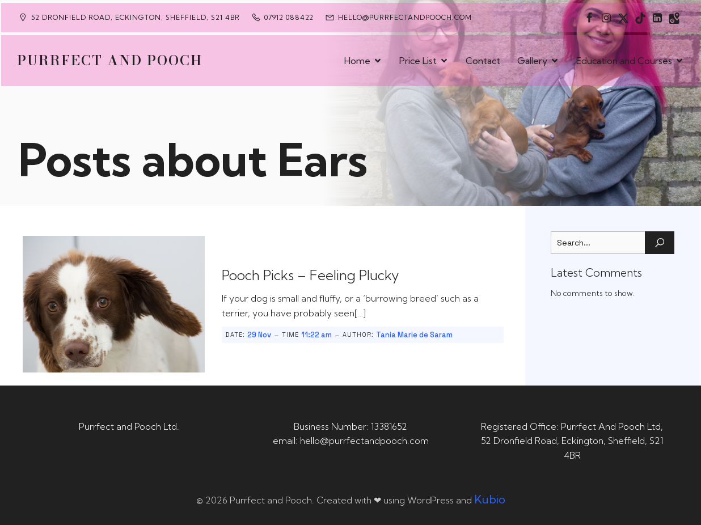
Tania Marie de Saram (414, 335)
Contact (483, 60)
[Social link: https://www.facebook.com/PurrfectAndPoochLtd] (589, 18)
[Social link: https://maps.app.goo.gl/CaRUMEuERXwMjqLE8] (674, 18)
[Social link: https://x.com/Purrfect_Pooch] (623, 18)
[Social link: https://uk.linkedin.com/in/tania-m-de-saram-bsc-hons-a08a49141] (657, 18)
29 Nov (259, 335)
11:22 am (316, 335)
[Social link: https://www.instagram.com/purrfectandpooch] (606, 18)
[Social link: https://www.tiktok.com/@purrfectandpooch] (640, 18)
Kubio (489, 499)
